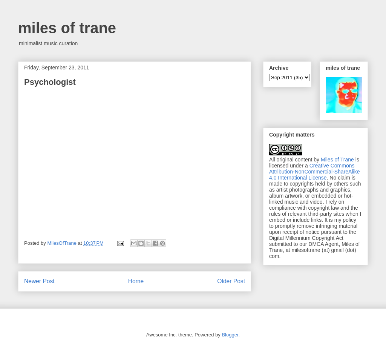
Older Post (231, 281)
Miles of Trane (337, 160)
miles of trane (67, 28)
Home (136, 281)
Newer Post (39, 281)
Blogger (230, 335)
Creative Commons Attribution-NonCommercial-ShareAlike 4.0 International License (314, 172)
